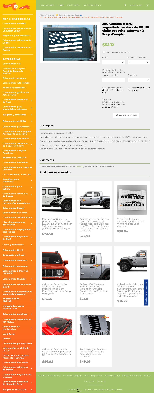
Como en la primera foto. (115, 52)
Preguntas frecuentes (132, 375)
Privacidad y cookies (93, 375)
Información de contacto (49, 375)
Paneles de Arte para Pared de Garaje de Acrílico (14, 71)
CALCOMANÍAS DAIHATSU (17, 174)
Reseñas (147, 375)
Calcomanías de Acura (14, 78)
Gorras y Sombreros (13, 244)
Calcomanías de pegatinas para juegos (17, 230)
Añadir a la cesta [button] (126, 115)
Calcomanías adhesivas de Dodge (17, 41)
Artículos (73, 5)
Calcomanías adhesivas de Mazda (15, 368)
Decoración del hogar (14, 255)
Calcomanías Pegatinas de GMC (15, 237)
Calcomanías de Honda (15, 260)
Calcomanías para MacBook (17, 343)
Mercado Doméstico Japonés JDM (13, 307)
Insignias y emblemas (14, 115)
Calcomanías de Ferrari (15, 213)
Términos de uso (112, 375)
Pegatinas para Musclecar (16, 35)
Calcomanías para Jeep (15, 314)
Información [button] (92, 5)
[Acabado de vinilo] (139, 62)
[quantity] (139, 80)
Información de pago (72, 375)
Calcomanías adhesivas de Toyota (17, 48)
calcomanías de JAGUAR (11, 300)
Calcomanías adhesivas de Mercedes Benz (15, 382)
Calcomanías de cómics (15, 162)
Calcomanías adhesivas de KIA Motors (17, 320)
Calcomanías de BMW (14, 23)
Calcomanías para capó (15, 266)
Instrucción (89, 381)
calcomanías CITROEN (14, 158)
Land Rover (9, 334)
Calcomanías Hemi (13, 250)
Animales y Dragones (14, 88)
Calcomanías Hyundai (14, 279)
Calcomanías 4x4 (12, 64)
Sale (61, 5)
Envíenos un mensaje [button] (146, 292)
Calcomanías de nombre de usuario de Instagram (17, 292)
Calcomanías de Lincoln (15, 362)
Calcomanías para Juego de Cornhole (17, 168)
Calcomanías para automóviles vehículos (15, 108)
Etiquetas (101, 381)
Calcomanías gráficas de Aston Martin (16, 93)
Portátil (7, 338)
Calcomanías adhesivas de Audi (15, 100)
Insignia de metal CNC (15, 390)
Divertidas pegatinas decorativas (14, 223)
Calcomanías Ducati (13, 208)
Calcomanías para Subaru (12, 187)
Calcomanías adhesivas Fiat (18, 217)
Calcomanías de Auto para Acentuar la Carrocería (17, 132)
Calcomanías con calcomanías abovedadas (16, 202)
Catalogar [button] (47, 5)
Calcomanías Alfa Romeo (16, 83)
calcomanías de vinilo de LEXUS (16, 349)
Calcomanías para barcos (16, 127)
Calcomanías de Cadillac (16, 138)
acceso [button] (79, 166)
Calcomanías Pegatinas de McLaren (17, 375)
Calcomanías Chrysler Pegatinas (14, 151)
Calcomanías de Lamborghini (11, 328)
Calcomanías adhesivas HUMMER (15, 272)
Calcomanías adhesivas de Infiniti (17, 285)
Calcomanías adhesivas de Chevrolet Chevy (17, 29)
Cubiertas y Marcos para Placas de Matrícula (16, 356)
